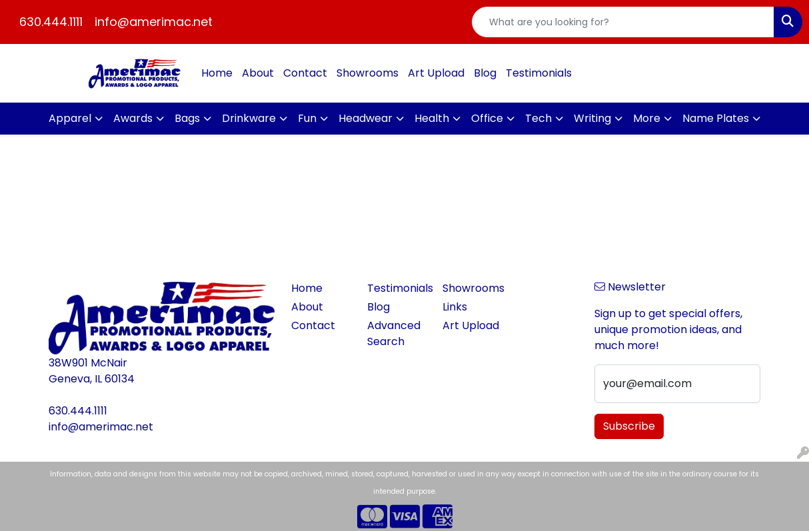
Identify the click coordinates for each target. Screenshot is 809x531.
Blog (485, 73)
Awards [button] (133, 118)
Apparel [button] (70, 118)
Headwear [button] (366, 118)
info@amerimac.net (154, 21)
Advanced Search (393, 333)
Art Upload (436, 73)
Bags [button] (187, 118)
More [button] (646, 118)
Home (217, 73)
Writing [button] (592, 118)
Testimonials (539, 73)
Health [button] (431, 118)
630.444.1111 (51, 21)
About (258, 73)
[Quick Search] (623, 22)
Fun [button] (307, 118)
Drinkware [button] (249, 118)
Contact (305, 73)
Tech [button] (538, 118)
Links (454, 306)
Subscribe (629, 426)
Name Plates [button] (715, 118)
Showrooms (368, 73)
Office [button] (487, 118)
